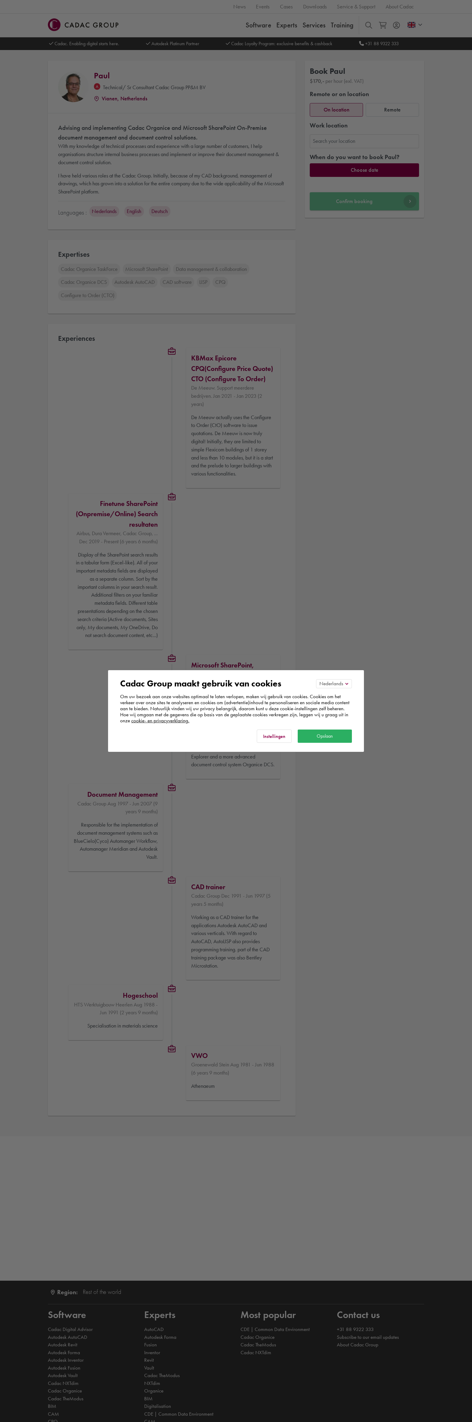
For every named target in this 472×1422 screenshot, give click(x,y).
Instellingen (274, 736)
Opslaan (325, 736)
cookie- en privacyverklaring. (160, 720)
